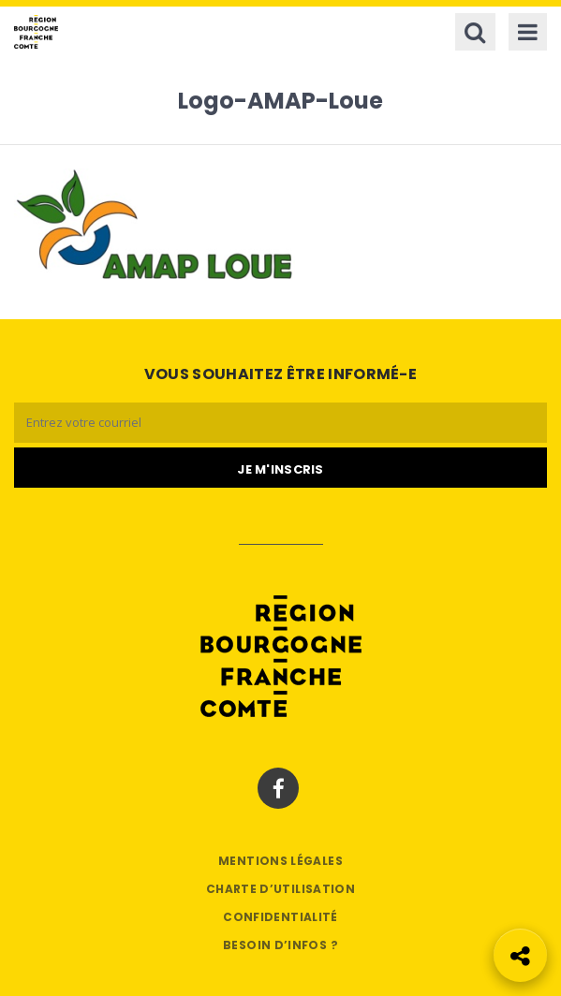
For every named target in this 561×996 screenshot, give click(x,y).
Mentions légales (280, 861)
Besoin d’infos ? (280, 945)
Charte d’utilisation (280, 889)
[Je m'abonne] (280, 468)
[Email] (280, 423)
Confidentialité (280, 917)
